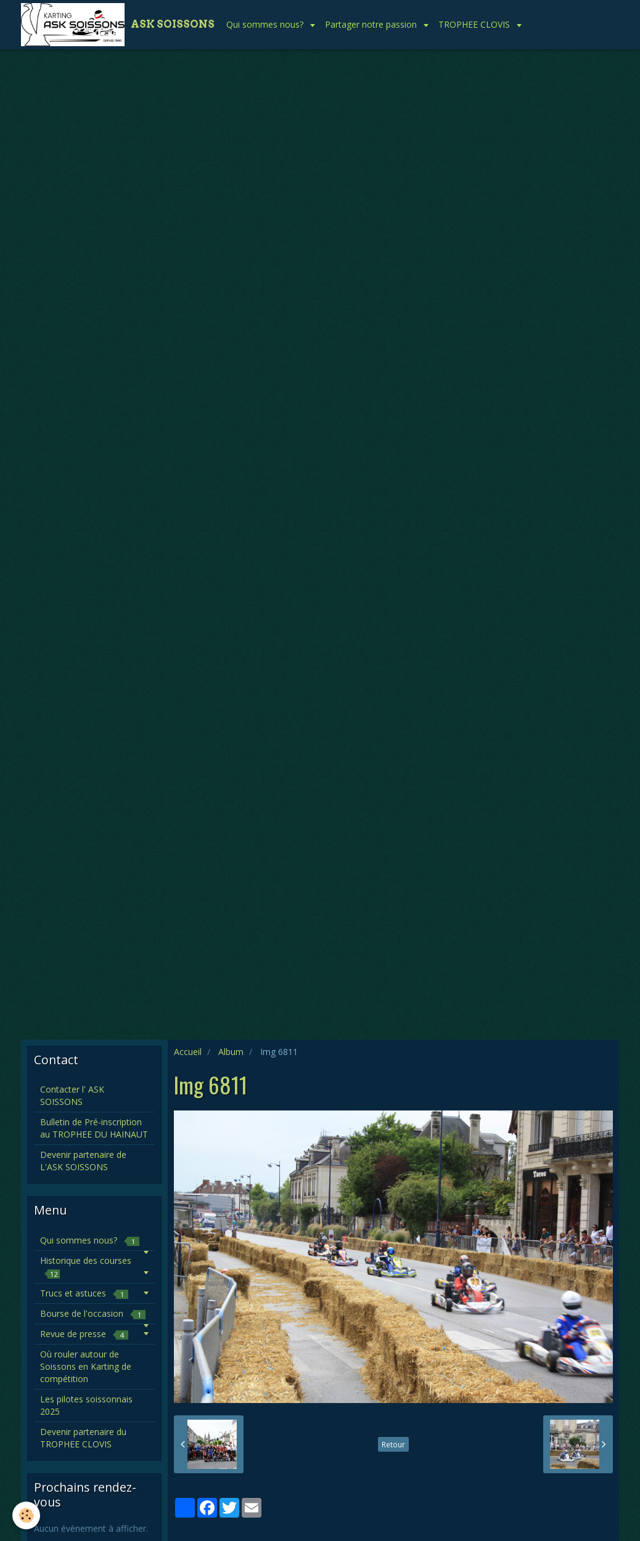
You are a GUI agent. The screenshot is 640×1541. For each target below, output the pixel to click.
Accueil (188, 1052)
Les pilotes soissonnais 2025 (86, 1405)
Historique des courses (85, 1267)
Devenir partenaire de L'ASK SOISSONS (83, 1161)
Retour (393, 1444)
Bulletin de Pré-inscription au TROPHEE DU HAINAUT (94, 1128)
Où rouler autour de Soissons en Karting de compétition (85, 1366)
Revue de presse (84, 1334)
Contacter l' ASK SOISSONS (72, 1095)
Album (231, 1052)
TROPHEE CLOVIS (475, 24)
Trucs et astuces (84, 1293)
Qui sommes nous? (266, 24)
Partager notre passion (372, 24)
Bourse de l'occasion (93, 1313)
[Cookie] (26, 1515)
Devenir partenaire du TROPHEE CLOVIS (83, 1438)
